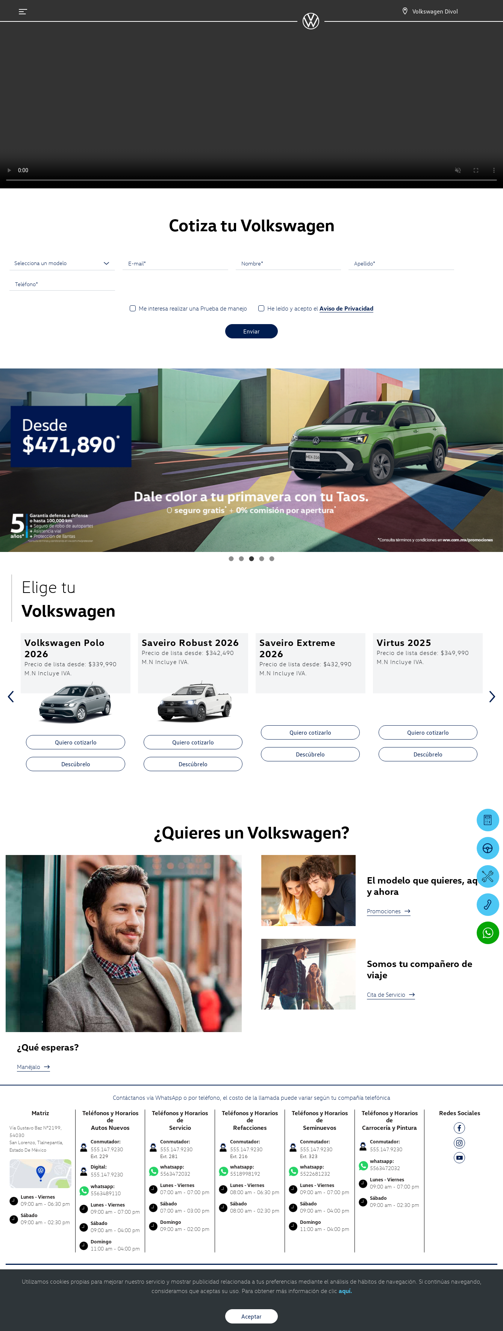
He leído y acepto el (320, 308)
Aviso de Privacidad (346, 308)
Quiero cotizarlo (76, 742)
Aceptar (251, 1316)
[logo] (311, 26)
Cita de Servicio (391, 994)
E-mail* (137, 263)
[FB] (459, 1129)
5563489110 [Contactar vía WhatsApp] (110, 1190)
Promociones (389, 911)
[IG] (459, 1144)
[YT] (459, 1159)
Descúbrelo (75, 764)
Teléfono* (26, 283)
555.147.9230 (107, 1174)
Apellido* (364, 263)
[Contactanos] (405, 11)
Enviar (251, 331)
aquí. (345, 1291)
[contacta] (40, 1173)
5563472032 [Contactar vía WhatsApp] (180, 1170)
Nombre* (252, 263)
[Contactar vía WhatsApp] (488, 933)
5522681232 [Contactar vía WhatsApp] (320, 1170)
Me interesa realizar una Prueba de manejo (193, 308)
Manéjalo (33, 1066)
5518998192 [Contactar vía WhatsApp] (250, 1170)
